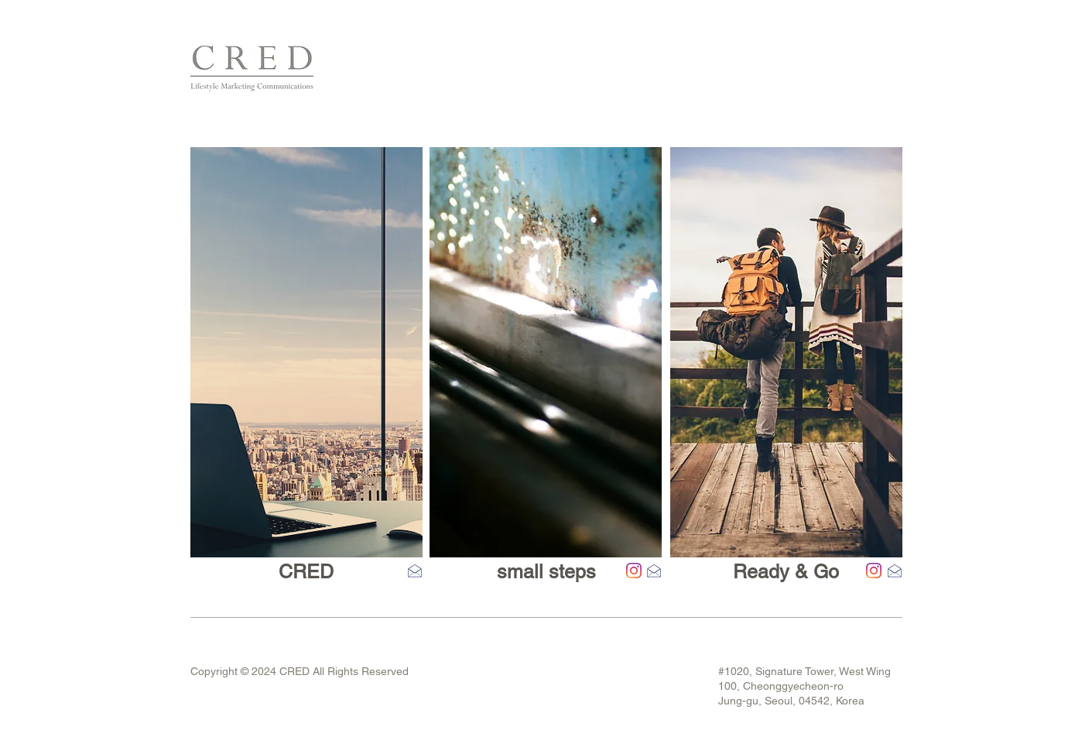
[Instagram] (634, 570)
